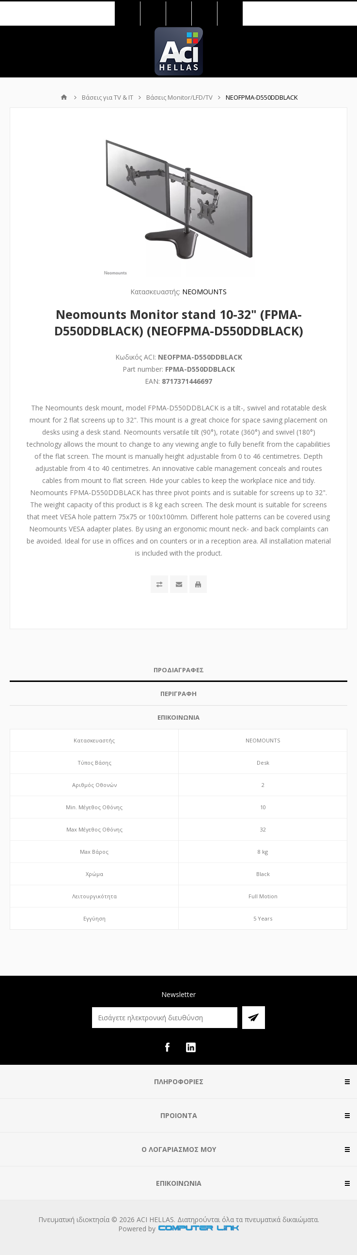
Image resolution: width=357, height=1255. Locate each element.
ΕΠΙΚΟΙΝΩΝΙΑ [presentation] (178, 717)
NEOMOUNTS (204, 291)
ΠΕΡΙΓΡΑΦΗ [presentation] (178, 693)
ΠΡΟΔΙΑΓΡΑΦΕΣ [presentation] (179, 669)
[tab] (178, 670)
